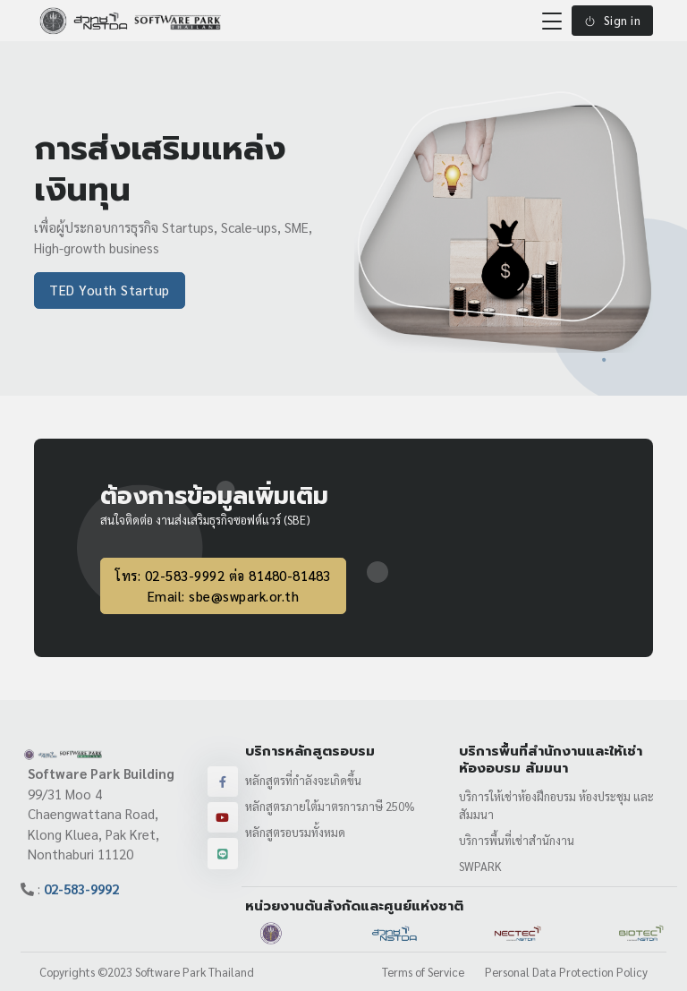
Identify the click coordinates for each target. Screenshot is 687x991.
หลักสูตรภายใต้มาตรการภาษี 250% (330, 806)
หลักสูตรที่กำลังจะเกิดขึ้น (303, 780)
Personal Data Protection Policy (566, 971)
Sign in (612, 20)
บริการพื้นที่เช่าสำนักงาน (516, 840)
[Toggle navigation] (552, 20)
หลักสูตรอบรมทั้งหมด (295, 832)
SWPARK (480, 866)
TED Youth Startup (109, 289)
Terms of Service (423, 971)
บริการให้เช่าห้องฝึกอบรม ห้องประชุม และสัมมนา (556, 805)
